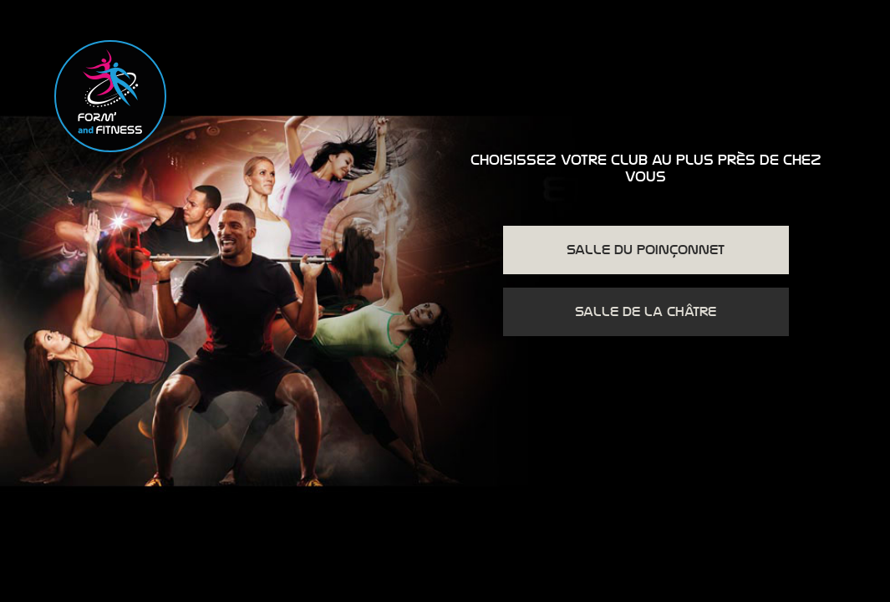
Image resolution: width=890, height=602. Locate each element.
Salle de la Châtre (645, 312)
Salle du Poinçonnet (646, 250)
